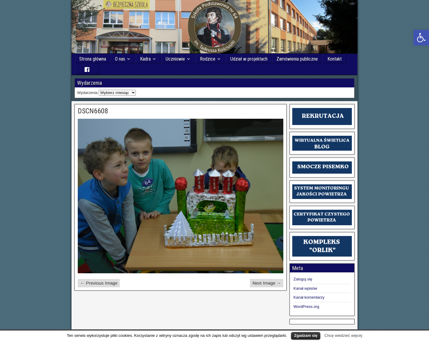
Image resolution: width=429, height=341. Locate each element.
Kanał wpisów (305, 288)
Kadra (145, 59)
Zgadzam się (305, 335)
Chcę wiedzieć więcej (343, 335)
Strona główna (92, 59)
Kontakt (334, 59)
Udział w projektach (249, 59)
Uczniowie (175, 59)
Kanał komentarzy (308, 297)
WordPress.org (306, 306)
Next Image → (266, 283)
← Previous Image (98, 283)
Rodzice (207, 59)
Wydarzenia (87, 92)
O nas (120, 59)
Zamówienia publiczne (297, 59)
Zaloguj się (302, 279)
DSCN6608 (93, 111)
